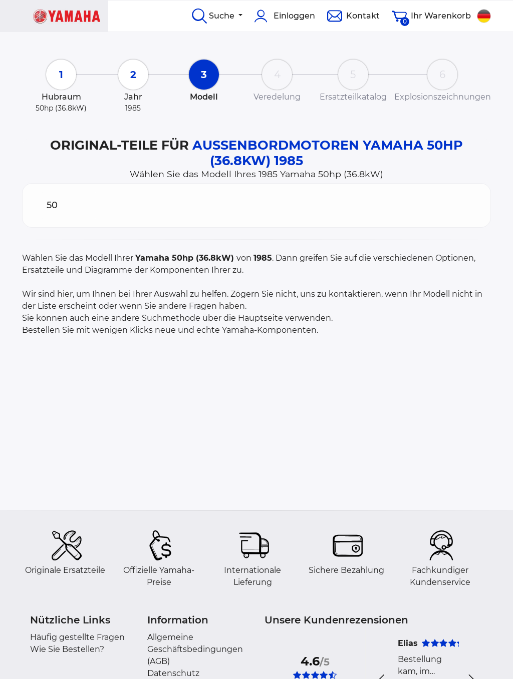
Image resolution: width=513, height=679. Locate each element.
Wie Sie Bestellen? (67, 649)
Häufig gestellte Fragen (77, 637)
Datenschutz (173, 673)
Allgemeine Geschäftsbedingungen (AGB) (195, 649)
